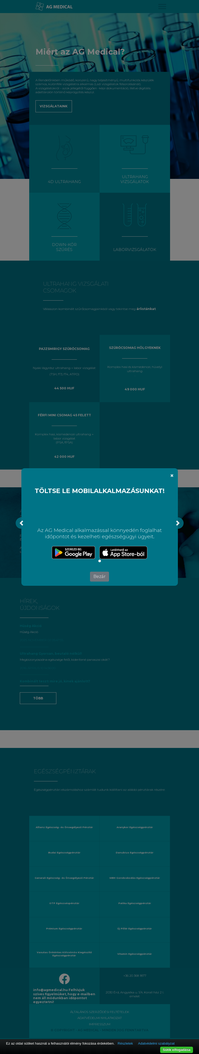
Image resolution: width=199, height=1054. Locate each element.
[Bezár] (172, 475)
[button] (21, 523)
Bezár (99, 576)
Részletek (125, 1043)
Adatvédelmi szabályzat (156, 1043)
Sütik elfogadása (176, 1050)
